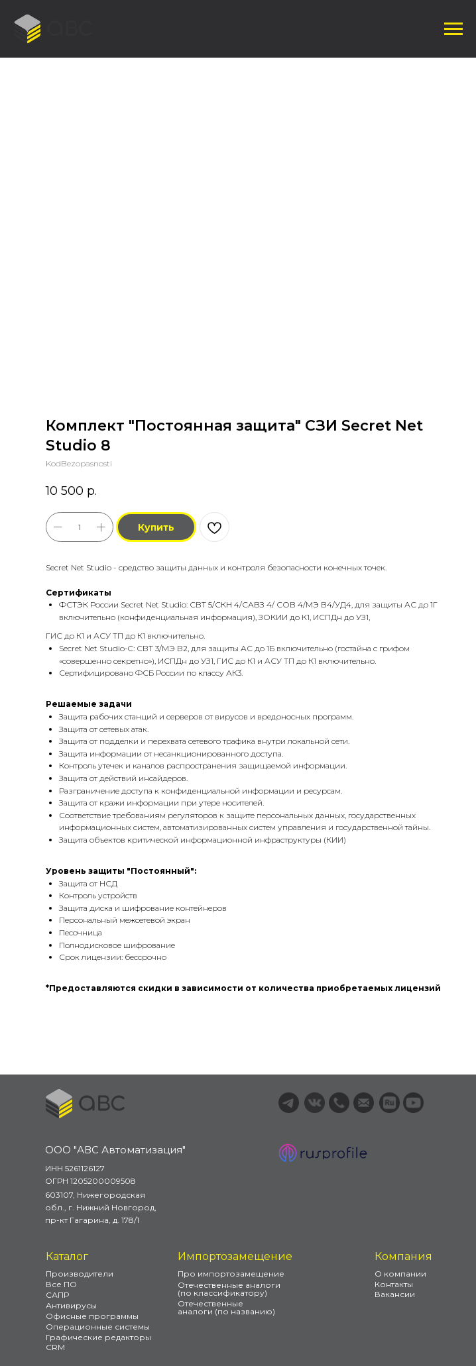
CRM (55, 1347)
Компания (403, 1256)
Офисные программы (92, 1316)
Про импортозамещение (231, 1274)
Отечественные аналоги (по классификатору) (229, 1289)
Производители (79, 1274)
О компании (400, 1274)
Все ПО (61, 1284)
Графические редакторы (98, 1337)
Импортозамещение (235, 1256)
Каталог (67, 1256)
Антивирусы (71, 1305)
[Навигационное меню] (453, 29)
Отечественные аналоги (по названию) (226, 1307)
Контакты (394, 1284)
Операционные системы (98, 1327)
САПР (57, 1295)
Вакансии (395, 1294)
